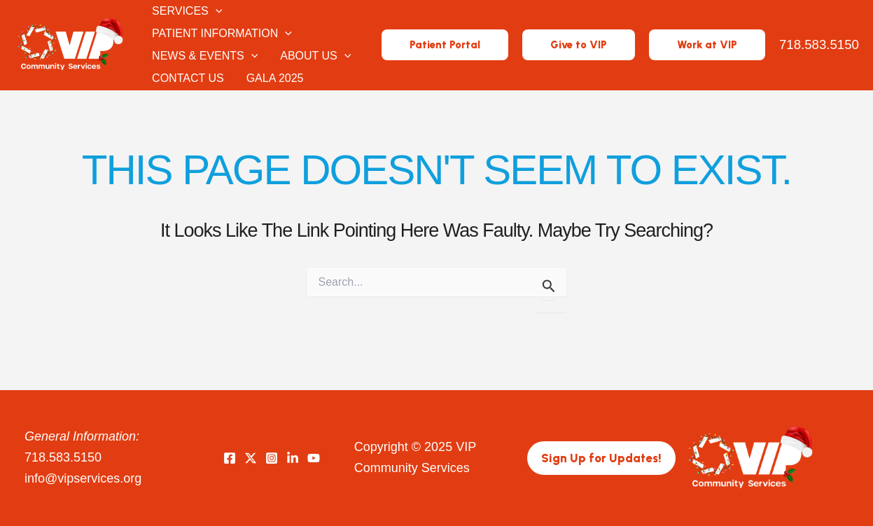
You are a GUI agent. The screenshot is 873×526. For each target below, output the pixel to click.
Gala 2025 (275, 78)
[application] (216, 11)
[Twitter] (250, 458)
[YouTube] (313, 458)
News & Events (205, 56)
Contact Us (188, 78)
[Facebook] (229, 458)
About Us (315, 56)
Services (187, 11)
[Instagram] (271, 458)
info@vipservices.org (83, 478)
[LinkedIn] (292, 458)
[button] (445, 45)
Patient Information (222, 33)
